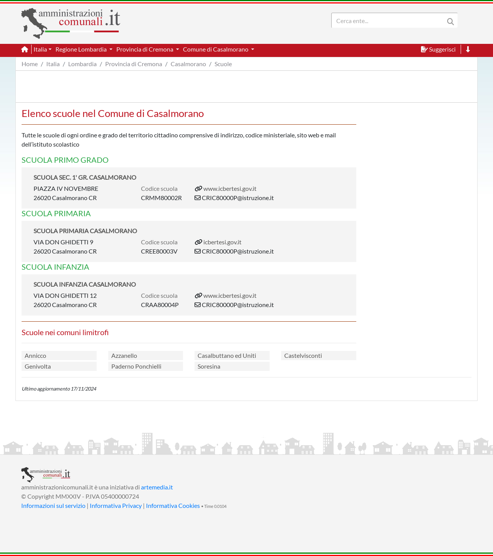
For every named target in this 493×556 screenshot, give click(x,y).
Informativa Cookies (173, 505)
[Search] (389, 20)
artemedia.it (157, 487)
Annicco (35, 355)
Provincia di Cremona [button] (145, 49)
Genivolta (38, 366)
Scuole (223, 63)
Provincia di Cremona (133, 63)
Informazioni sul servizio (53, 505)
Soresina (209, 366)
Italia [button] (40, 49)
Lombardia (82, 63)
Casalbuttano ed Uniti (227, 355)
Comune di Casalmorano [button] (216, 49)
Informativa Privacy (116, 505)
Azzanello (124, 355)
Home (30, 63)
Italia (53, 63)
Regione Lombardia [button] (81, 49)
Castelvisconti (303, 355)
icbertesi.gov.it (222, 241)
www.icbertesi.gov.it (230, 188)
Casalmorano (188, 63)
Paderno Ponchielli (136, 366)
